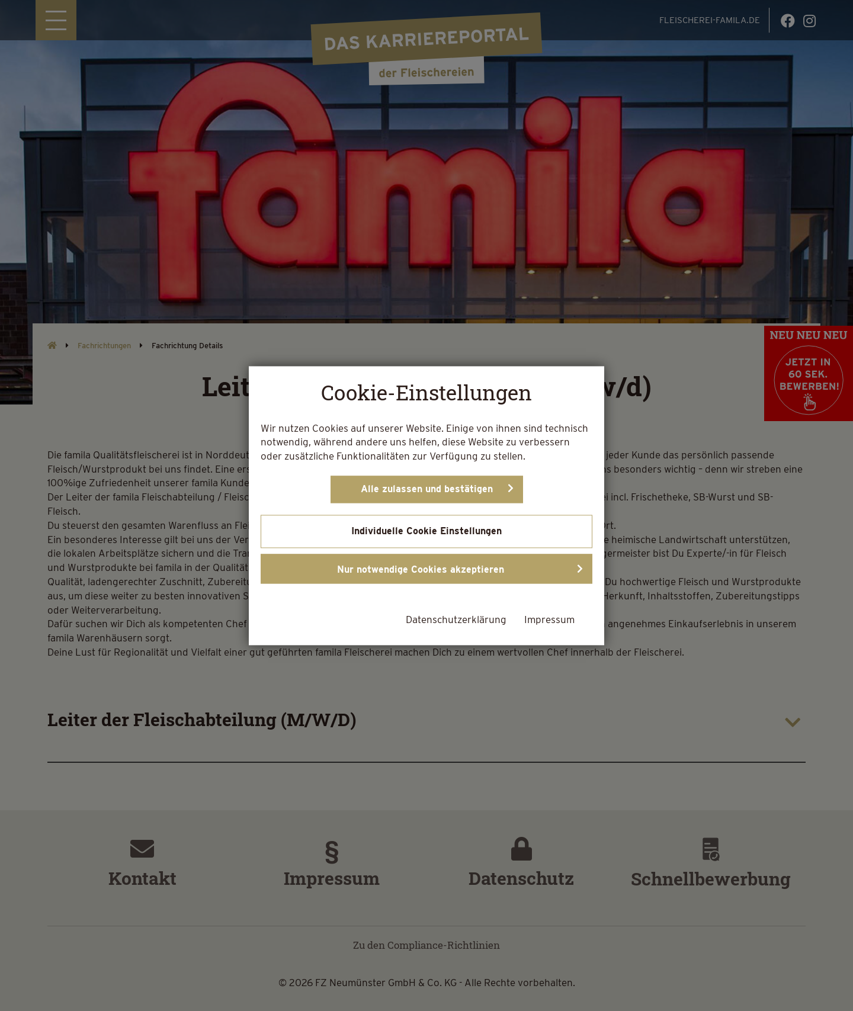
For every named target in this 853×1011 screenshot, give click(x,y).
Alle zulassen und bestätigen (427, 489)
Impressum (549, 619)
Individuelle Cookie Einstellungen (426, 531)
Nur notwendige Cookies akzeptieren (420, 569)
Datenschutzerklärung (456, 619)
